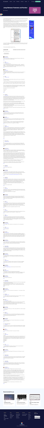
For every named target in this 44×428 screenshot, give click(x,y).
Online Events (11, 416)
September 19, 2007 (7, 289)
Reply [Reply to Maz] (3, 347)
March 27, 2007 (6, 334)
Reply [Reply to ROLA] (3, 67)
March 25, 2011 (6, 70)
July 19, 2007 (6, 324)
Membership (17, 1)
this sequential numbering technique (14, 174)
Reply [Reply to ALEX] (3, 74)
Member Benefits (18, 415)
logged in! (24, 49)
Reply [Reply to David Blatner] (3, 175)
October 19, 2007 (6, 254)
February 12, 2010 (6, 126)
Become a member (38, 1)
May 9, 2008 (6, 210)
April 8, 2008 (6, 215)
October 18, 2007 (6, 260)
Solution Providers (24, 415)
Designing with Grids (7, 402)
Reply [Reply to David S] (3, 316)
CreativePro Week (12, 415)
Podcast (5, 419)
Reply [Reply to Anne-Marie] (3, 383)
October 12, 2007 (6, 270)
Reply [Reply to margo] (3, 220)
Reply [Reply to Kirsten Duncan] (3, 163)
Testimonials (17, 416)
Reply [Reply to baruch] (3, 192)
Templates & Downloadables (5, 415)
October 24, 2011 (6, 57)
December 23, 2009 (7, 141)
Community (22, 1)
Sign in (34, 1)
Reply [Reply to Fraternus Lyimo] (3, 146)
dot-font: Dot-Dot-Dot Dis (21, 402)
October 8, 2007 (6, 276)
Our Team (29, 416)
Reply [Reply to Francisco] (3, 297)
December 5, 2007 (7, 232)
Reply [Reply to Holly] (3, 92)
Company (26, 1)
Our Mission (29, 415)
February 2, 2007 (6, 350)
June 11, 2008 (6, 188)
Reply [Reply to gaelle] (3, 342)
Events (14, 1)
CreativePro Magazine (6, 418)
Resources (11, 1)
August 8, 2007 (6, 307)
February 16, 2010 (6, 111)
